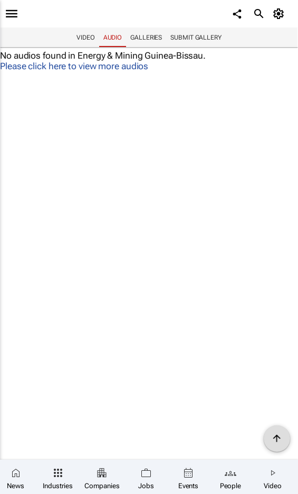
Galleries (146, 37)
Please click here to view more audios (74, 66)
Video (85, 37)
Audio (112, 37)
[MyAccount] (280, 14)
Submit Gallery (196, 37)
